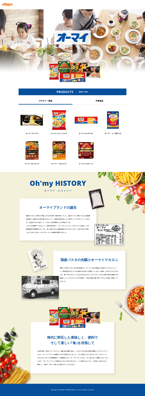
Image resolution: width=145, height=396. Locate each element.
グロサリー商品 (45, 100)
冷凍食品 (99, 100)
